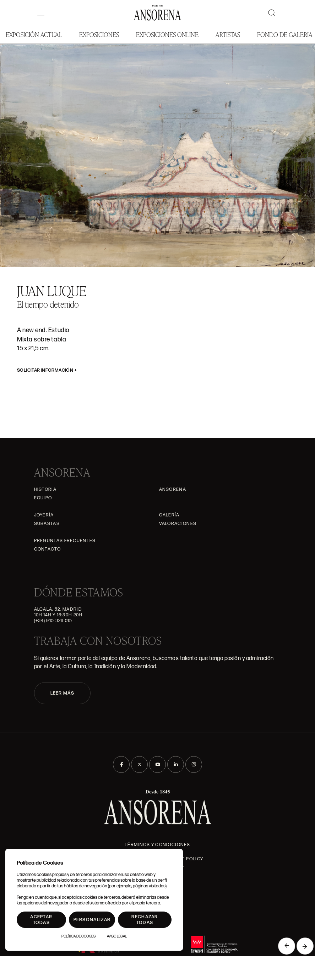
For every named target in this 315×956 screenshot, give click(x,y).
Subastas (47, 523)
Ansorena (172, 489)
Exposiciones (99, 34)
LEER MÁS (62, 693)
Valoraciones (178, 523)
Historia (45, 489)
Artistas (228, 34)
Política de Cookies (78, 936)
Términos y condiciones (157, 845)
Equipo (43, 498)
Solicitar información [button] (47, 370)
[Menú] (40, 12)
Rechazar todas (144, 919)
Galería (169, 515)
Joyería (44, 515)
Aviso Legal (117, 936)
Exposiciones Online (167, 34)
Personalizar (92, 920)
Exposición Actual (34, 34)
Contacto (47, 549)
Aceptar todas (41, 919)
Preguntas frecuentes (65, 540)
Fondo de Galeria (285, 34)
